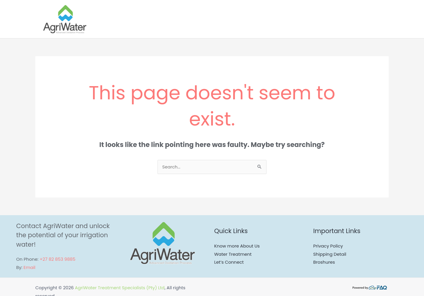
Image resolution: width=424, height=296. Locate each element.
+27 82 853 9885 (57, 259)
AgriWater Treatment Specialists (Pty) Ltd (120, 288)
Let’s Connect (229, 262)
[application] (348, 19)
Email (30, 268)
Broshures (324, 262)
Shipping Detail (330, 254)
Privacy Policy (328, 246)
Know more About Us (237, 246)
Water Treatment (233, 254)
